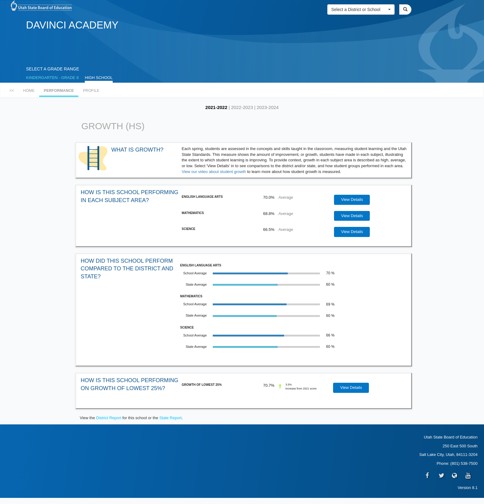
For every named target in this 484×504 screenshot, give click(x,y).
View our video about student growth (214, 171)
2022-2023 (242, 107)
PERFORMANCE (59, 90)
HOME (29, 90)
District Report (108, 418)
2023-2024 (268, 107)
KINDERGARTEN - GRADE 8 (52, 77)
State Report (170, 418)
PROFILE (91, 90)
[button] (361, 9)
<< (11, 90)
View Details (352, 199)
